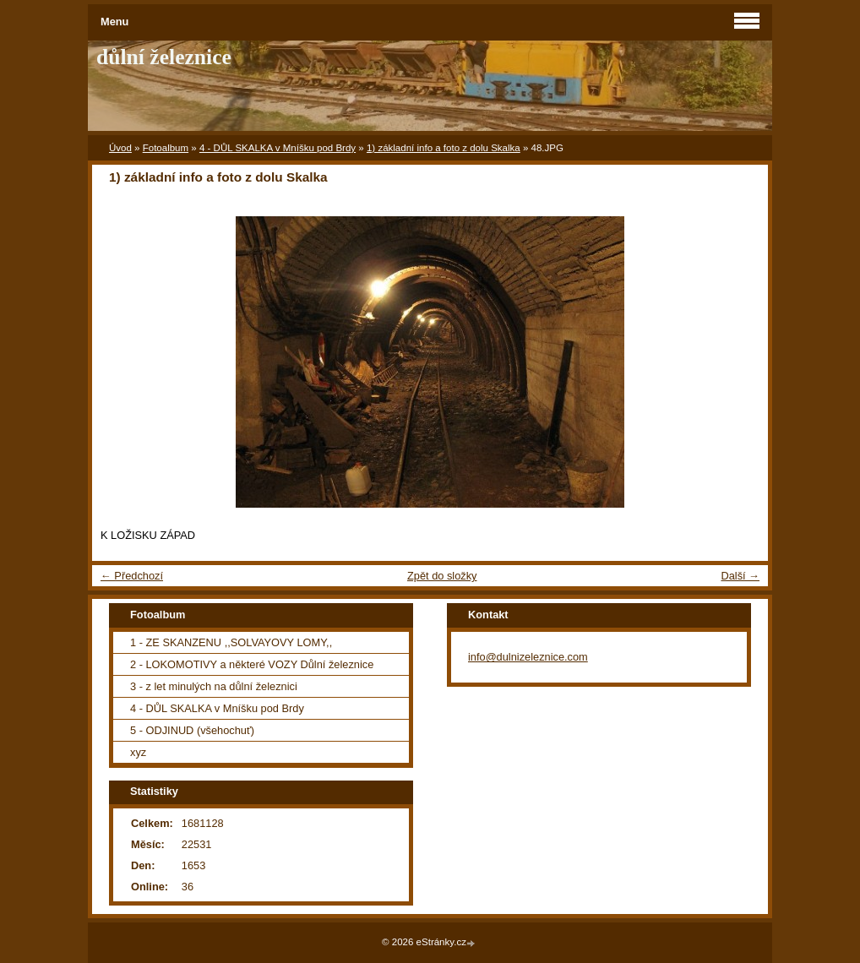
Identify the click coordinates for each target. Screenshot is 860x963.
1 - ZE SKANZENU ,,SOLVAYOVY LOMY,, (231, 642)
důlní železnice (163, 57)
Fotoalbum (165, 148)
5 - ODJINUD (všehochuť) (192, 730)
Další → (740, 575)
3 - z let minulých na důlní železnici (213, 686)
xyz (138, 752)
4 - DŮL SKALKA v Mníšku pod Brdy (277, 148)
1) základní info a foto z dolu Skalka (443, 148)
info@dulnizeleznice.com (528, 656)
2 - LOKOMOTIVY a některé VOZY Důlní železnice (251, 664)
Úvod (120, 148)
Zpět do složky (442, 575)
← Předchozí (132, 575)
